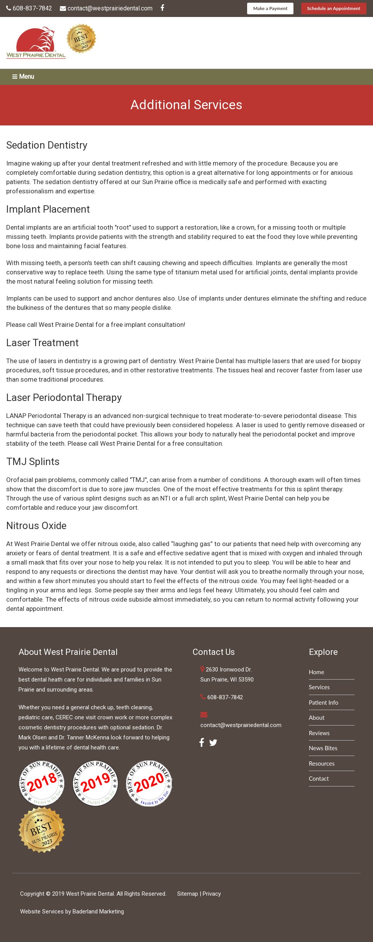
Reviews (319, 732)
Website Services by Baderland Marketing (72, 911)
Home (316, 671)
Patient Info (324, 702)
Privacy (212, 893)
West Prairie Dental (90, 893)
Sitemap (187, 893)
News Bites (323, 747)
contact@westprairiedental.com (110, 8)
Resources (322, 763)
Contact (319, 778)
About (317, 717)
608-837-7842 (32, 8)
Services (319, 686)
